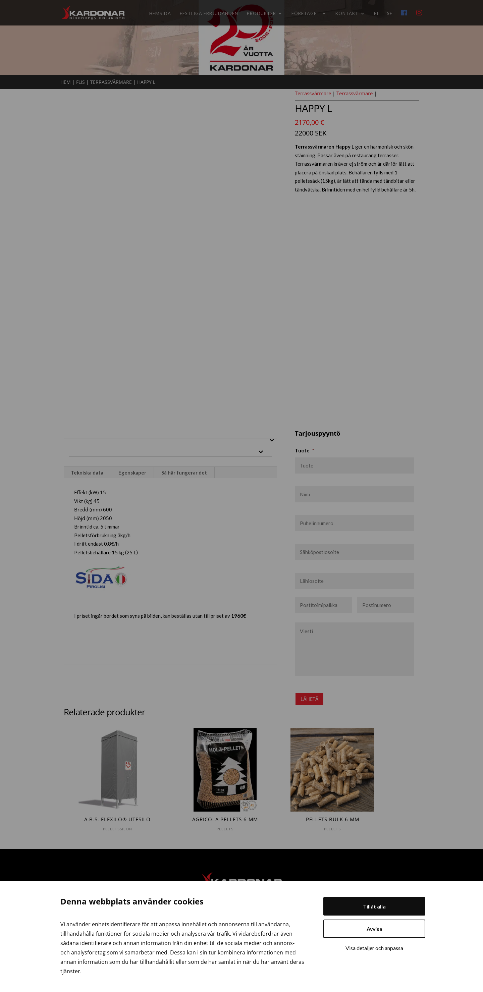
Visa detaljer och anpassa (374, 948)
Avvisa (374, 929)
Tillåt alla (374, 906)
